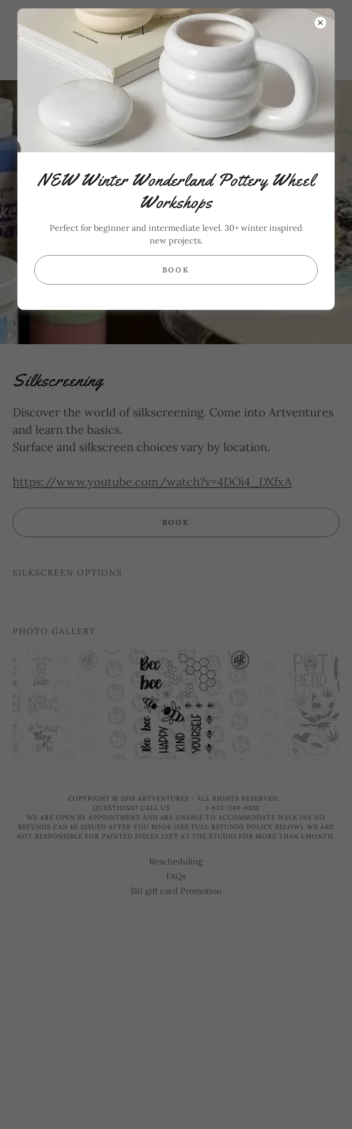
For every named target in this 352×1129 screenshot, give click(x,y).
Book (176, 270)
